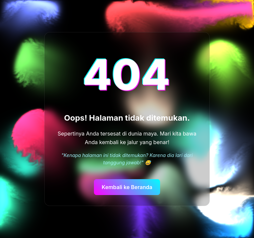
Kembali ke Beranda (127, 187)
